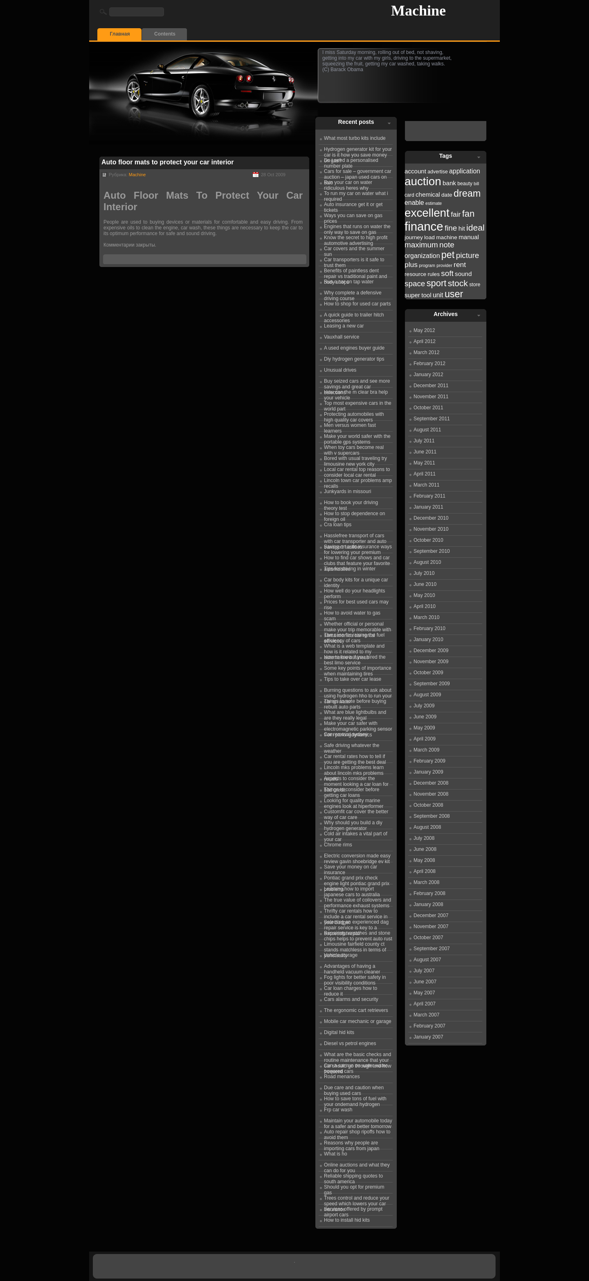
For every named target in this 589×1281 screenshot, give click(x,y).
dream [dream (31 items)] (467, 193)
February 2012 (429, 363)
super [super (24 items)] (412, 295)
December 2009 (431, 650)
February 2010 (429, 628)
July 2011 (424, 441)
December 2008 (431, 783)
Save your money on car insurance (350, 868)
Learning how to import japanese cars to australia (352, 890)
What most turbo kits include (355, 138)
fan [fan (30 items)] (468, 214)
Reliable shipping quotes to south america (353, 1177)
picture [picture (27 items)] (467, 255)
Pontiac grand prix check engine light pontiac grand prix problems (356, 879)
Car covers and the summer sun (354, 250)
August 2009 (427, 695)
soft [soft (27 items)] (447, 273)
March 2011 (426, 485)
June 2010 (425, 584)
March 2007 (426, 1015)
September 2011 (432, 419)
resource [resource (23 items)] (415, 274)
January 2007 (428, 1037)
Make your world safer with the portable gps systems (357, 437)
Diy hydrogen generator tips (354, 359)
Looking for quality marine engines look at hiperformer (353, 802)
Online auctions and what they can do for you (357, 1166)
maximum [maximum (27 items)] (421, 244)
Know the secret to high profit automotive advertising (355, 239)
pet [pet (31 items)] (447, 254)
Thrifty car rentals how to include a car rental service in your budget (355, 912)
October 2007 (428, 937)
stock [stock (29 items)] (458, 283)
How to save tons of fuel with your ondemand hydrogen (355, 1100)
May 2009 (424, 728)
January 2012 (428, 374)
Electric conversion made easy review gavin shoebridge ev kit (357, 857)
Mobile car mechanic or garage (357, 1021)
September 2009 (432, 683)
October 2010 (428, 540)
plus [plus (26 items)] (411, 264)
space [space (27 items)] (415, 283)
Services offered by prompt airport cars (353, 1210)
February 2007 (429, 1026)
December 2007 (431, 915)
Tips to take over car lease (352, 679)
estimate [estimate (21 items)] (433, 203)
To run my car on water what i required (356, 195)
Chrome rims (338, 845)
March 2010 (426, 617)
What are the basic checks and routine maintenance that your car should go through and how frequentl (357, 1056)
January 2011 (428, 507)
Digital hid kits (339, 1032)
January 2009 (428, 772)
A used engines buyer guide (354, 348)
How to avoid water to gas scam (352, 614)
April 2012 (425, 341)
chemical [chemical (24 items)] (428, 194)
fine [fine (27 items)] (451, 228)
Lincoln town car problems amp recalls (358, 482)
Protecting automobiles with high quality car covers (354, 415)
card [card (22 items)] (409, 195)
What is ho (335, 1154)
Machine (418, 10)
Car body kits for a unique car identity (356, 581)
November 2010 (431, 529)
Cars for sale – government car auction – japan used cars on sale (357, 172)
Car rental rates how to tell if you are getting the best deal (355, 758)
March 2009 (426, 750)
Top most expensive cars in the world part (357, 404)
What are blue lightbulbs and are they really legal (355, 713)
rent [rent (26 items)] (460, 264)
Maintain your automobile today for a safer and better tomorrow (358, 1122)
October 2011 (428, 408)
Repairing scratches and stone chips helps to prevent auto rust (358, 934)
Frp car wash (338, 1110)
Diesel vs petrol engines (350, 1043)
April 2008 (425, 871)
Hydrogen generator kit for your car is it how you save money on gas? (358, 150)
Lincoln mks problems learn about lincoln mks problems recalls (354, 769)
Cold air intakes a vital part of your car (355, 835)
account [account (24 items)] (415, 171)
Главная (120, 34)
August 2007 (427, 959)
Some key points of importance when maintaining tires (357, 669)
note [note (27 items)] (446, 244)
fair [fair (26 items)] (456, 214)
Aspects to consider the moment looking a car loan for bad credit (356, 780)
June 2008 (425, 849)
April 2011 (425, 474)
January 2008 (428, 904)
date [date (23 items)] (446, 195)
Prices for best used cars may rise (356, 603)
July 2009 (424, 706)
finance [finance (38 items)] (424, 226)
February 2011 (429, 496)
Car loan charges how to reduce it (350, 989)
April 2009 (425, 739)
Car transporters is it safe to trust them (354, 261)
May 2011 (424, 463)
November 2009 (431, 661)
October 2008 (428, 805)
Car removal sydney (346, 734)
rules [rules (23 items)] (433, 274)
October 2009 (428, 672)
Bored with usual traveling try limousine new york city (355, 459)
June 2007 (425, 982)
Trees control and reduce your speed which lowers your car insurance (356, 1199)
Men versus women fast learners (350, 426)
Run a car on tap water (348, 282)
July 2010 (424, 573)
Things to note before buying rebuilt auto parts (355, 702)
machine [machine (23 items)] (446, 237)
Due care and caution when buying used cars (354, 1089)
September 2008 (432, 816)
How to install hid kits (347, 1220)
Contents (164, 34)
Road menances (342, 1076)
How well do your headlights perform (354, 592)
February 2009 (429, 761)
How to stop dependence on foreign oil (354, 515)
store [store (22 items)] (474, 284)
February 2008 (429, 893)
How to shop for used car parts (357, 304)
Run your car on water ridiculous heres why (348, 183)
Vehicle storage (340, 955)
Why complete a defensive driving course (353, 294)
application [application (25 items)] (464, 171)
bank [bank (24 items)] (449, 182)
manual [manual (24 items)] (469, 236)
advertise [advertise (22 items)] (437, 172)
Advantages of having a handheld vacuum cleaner (352, 967)
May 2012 (424, 330)
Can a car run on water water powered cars (355, 1067)
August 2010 (427, 562)
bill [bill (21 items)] (476, 183)
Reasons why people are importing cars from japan (351, 1144)
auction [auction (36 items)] (423, 181)
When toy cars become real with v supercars (354, 448)
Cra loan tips (337, 524)
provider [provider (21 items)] (444, 265)
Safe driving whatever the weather (351, 747)
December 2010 (431, 518)
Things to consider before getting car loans (351, 791)
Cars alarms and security (351, 999)
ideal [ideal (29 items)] (475, 227)
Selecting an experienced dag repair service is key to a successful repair (356, 923)
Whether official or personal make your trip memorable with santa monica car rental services (357, 625)
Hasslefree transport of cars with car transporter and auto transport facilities (355, 537)
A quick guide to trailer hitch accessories (354, 316)
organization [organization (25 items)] (422, 255)
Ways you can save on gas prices (353, 217)
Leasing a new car (344, 326)
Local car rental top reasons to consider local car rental (357, 471)
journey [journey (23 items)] (414, 237)
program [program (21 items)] (427, 265)
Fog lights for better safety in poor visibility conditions (355, 978)
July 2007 (424, 971)
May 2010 (424, 595)
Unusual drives (340, 370)
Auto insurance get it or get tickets (353, 206)
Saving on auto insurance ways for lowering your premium (358, 548)
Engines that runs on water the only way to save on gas (357, 228)
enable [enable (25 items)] (414, 202)
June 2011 (425, 452)
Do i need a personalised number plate (351, 161)
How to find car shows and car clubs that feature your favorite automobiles (357, 559)
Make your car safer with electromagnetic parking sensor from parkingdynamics (358, 724)
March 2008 (426, 882)
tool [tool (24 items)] (426, 295)
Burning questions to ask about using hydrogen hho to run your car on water (358, 691)
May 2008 (424, 860)
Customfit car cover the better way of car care (356, 813)
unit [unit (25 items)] (438, 295)
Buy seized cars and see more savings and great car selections (357, 382)
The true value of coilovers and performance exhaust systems (357, 901)
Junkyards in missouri (347, 491)
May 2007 (424, 993)
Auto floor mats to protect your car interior (167, 162)
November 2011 (431, 396)
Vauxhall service (341, 337)
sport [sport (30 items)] (437, 283)
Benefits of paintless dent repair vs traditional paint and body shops (355, 272)
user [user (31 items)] (454, 294)
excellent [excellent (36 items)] (427, 212)
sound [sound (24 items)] (463, 273)
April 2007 (425, 1004)
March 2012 (426, 352)
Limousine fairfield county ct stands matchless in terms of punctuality (355, 945)
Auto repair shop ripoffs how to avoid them (357, 1133)
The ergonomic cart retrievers (356, 1010)
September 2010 (432, 551)
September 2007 (432, 948)
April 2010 (425, 606)
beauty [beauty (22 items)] (464, 183)
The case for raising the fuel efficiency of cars (354, 636)
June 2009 (425, 717)
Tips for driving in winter (349, 569)
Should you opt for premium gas (354, 1188)
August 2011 (427, 430)
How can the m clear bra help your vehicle (356, 393)
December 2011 (431, 385)
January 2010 (428, 639)
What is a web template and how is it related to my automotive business (354, 647)
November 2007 (431, 926)
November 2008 (431, 794)
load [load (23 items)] (429, 237)
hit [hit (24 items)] (462, 228)
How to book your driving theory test (351, 504)
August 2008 (427, 827)
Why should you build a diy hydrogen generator (353, 824)
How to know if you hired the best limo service (355, 658)
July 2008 (424, 838)
